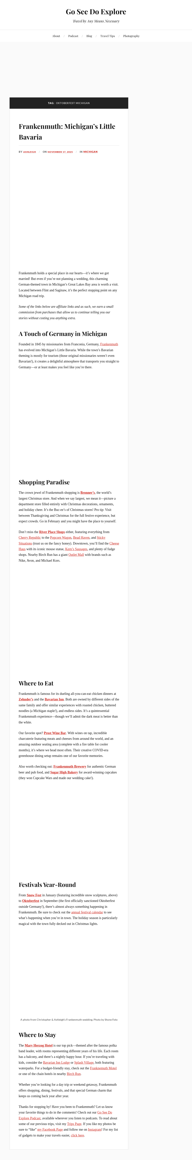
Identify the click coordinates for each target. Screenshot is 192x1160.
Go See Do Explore (96, 11)
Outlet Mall (76, 555)
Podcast (73, 36)
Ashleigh (30, 151)
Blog (89, 36)
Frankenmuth (109, 344)
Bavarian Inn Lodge (56, 1062)
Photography (131, 36)
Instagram (94, 1129)
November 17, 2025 (62, 151)
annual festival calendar (87, 912)
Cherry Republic (30, 537)
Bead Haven (81, 537)
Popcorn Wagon (60, 537)
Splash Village (84, 1062)
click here (77, 1135)
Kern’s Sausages (76, 549)
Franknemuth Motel (103, 1068)
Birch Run (74, 1074)
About (56, 36)
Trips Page (74, 1124)
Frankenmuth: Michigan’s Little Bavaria (68, 131)
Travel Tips (107, 36)
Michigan (94, 151)
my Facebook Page (50, 1129)
